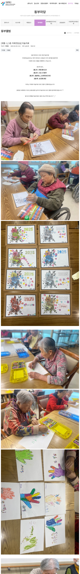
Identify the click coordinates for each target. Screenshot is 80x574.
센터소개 (29, 3)
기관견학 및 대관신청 (73, 22)
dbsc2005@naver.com (10, 569)
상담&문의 (62, 22)
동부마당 (70, 3)
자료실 (76, 3)
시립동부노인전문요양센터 (9, 564)
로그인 (66, 560)
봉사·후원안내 (62, 3)
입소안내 (36, 3)
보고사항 (17, 22)
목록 (77, 50)
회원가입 (71, 560)
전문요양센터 (44, 3)
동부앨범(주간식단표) (51, 22)
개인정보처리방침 (5, 560)
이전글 (3, 50)
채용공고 (28, 22)
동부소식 (6, 22)
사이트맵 (77, 560)
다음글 (8, 50)
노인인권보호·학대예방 (18, 560)
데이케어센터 (53, 3)
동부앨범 (40, 22)
